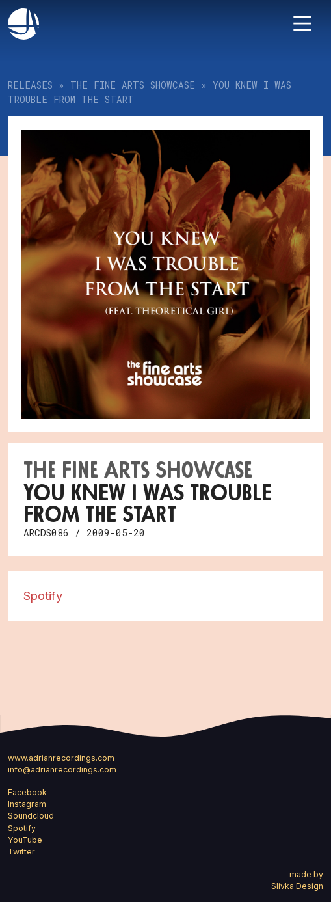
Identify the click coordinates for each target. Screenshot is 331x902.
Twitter (21, 851)
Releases (30, 85)
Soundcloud (31, 816)
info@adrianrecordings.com (62, 769)
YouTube (25, 840)
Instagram (27, 804)
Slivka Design (297, 886)
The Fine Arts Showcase (132, 85)
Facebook (27, 792)
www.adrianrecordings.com (61, 758)
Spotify (42, 595)
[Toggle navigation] (302, 23)
